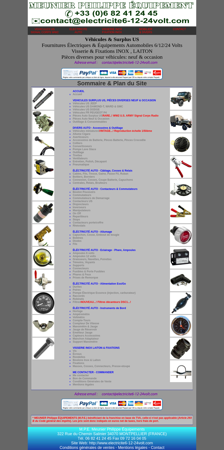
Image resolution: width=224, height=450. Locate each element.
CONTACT (179, 31)
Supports (78, 265)
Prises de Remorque (85, 277)
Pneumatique (81, 164)
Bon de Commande (84, 378)
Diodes (77, 240)
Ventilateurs (80, 158)
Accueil (77, 94)
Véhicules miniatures (86, 130)
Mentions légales (83, 384)
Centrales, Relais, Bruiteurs (90, 182)
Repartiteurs (80, 216)
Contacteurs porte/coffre (88, 222)
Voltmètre (78, 317)
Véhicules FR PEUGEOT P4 (90, 112)
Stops (76, 219)
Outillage (78, 152)
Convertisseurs (82, 146)
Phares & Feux (82, 274)
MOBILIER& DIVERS (145, 31)
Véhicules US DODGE (86, 109)
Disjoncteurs (81, 204)
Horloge (77, 311)
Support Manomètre (85, 341)
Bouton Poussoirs (84, 192)
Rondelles (79, 357)
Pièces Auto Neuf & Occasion (91, 118)
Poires (77, 289)
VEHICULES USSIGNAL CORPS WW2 (45, 31)
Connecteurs (81, 268)
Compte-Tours (81, 320)
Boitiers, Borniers (84, 176)
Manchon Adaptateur (86, 338)
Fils (75, 244)
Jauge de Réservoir (85, 329)
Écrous (77, 354)
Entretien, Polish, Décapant (90, 161)
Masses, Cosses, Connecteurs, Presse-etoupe (101, 366)
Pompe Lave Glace (84, 149)
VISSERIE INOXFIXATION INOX (112, 31)
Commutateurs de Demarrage (91, 198)
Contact (157, 447)
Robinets (78, 299)
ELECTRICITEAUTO (78, 31)
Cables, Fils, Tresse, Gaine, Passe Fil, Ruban (100, 173)
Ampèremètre (81, 314)
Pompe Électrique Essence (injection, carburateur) (104, 292)
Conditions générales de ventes (87, 447)
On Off (77, 213)
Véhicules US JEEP (85, 103)
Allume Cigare (81, 134)
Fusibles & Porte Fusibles (89, 271)
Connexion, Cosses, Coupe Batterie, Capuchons (103, 179)
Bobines (78, 237)
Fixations (78, 363)
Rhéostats (79, 225)
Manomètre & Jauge (85, 326)
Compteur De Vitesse (86, 323)
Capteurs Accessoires (86, 335)
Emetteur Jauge (82, 332)
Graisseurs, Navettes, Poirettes (92, 259)
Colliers (77, 143)
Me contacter (81, 375)
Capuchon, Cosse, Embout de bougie (96, 234)
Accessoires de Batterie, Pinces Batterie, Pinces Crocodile (109, 140)
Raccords (79, 295)
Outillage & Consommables (90, 121)
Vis (75, 350)
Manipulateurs (81, 210)
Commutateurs (82, 195)
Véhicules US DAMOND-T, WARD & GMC (98, 106)
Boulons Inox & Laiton (86, 360)
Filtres (102, 302)
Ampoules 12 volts (84, 256)
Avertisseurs (80, 137)
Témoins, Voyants (84, 262)
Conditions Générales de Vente (92, 381)
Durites (77, 286)
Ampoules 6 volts (83, 253)
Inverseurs (79, 207)
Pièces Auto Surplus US (115, 115)
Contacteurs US (82, 201)
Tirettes (77, 155)
